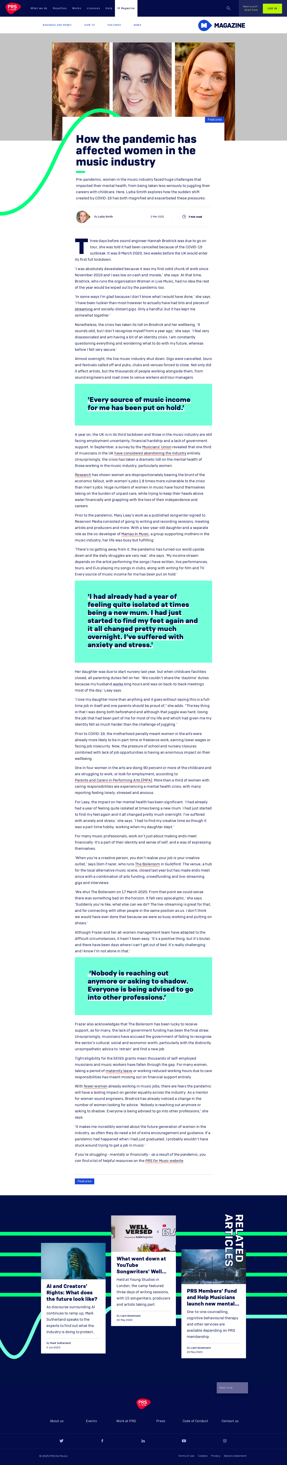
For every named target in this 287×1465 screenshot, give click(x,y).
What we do (39, 8)
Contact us (230, 1421)
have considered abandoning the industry (150, 453)
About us (57, 1421)
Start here (250, 8)
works (118, 684)
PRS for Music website (164, 1161)
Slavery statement (235, 1456)
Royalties (60, 8)
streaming (84, 309)
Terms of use (186, 1456)
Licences (93, 8)
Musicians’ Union (157, 447)
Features (114, 25)
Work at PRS (126, 1421)
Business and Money (57, 25)
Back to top (231, 1387)
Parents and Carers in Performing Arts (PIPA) (113, 780)
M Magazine (126, 8)
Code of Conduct (195, 1421)
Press (160, 1421)
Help (108, 8)
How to (89, 25)
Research (83, 475)
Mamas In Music (135, 534)
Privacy (215, 1456)
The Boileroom (147, 864)
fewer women (95, 1086)
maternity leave (119, 1071)
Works (76, 8)
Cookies (203, 1456)
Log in (272, 8)
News (137, 25)
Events (91, 1421)
